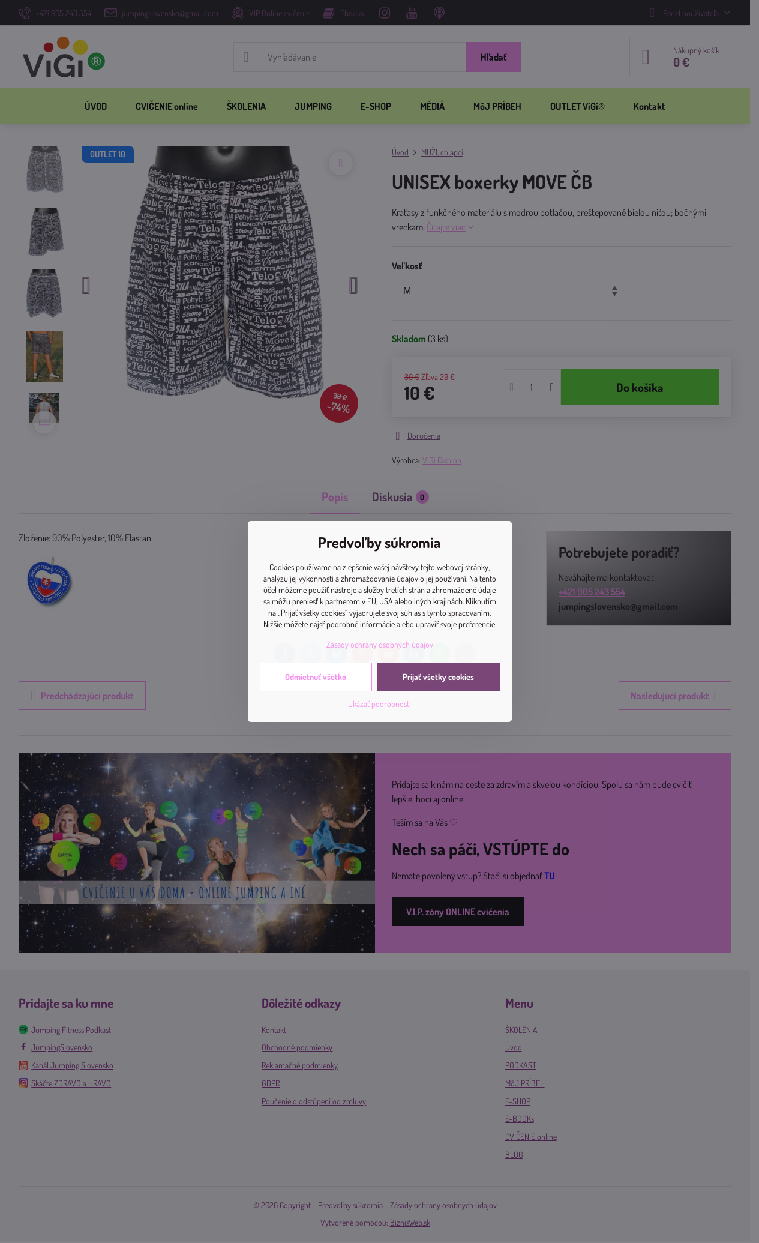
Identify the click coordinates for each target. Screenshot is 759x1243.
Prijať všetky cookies (438, 677)
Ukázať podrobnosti (379, 704)
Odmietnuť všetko (315, 677)
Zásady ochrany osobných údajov (379, 644)
